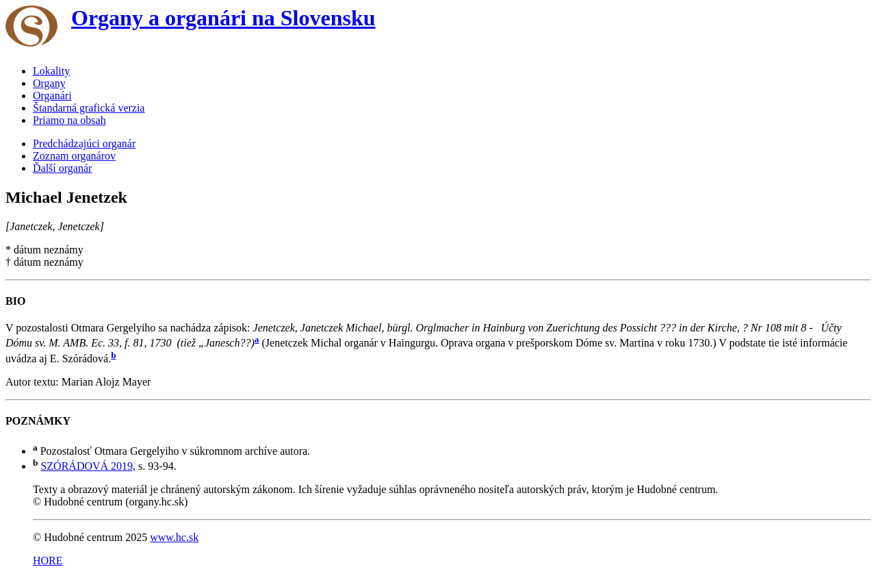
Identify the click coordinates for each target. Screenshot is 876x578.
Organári (52, 95)
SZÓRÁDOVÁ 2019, (88, 466)
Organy (49, 83)
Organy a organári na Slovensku (223, 17)
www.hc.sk (174, 537)
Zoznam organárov (74, 156)
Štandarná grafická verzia (88, 108)
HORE (48, 560)
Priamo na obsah (69, 120)
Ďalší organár (62, 168)
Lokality (51, 71)
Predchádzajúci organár (84, 143)
